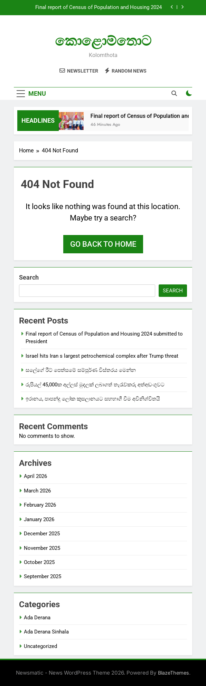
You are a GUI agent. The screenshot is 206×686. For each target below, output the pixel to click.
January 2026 (39, 519)
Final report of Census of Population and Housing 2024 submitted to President (98, 7)
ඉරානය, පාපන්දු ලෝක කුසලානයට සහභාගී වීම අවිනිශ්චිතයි (93, 399)
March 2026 (37, 491)
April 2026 (35, 476)
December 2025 (42, 533)
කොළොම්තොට (103, 41)
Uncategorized (40, 646)
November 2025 (42, 548)
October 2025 (39, 562)
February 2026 (40, 505)
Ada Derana (37, 617)
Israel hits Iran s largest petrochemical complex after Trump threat (102, 356)
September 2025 (42, 576)
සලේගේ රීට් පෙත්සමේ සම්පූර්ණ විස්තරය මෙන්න (81, 370)
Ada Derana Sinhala (46, 632)
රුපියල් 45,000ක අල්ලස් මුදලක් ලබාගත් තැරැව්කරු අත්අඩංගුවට (95, 385)
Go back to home (103, 244)
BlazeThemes (173, 673)
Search (29, 277)
